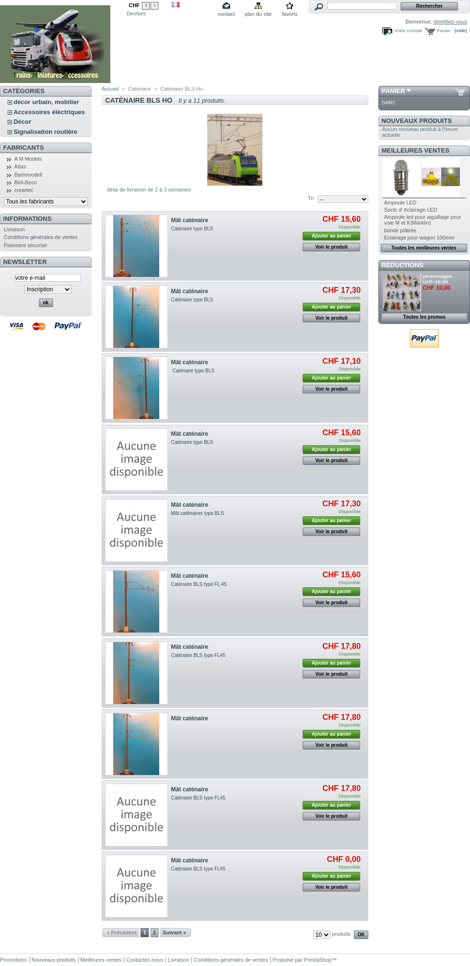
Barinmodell (28, 175)
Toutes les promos (424, 317)
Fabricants (23, 147)
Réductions (402, 265)
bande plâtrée (400, 230)
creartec (24, 190)
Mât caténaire (189, 220)
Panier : (445, 30)
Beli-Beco (25, 182)
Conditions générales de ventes (41, 237)
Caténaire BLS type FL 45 (199, 584)
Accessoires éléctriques (49, 112)
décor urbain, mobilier (46, 102)
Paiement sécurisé (25, 245)
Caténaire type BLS (192, 228)
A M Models (28, 159)
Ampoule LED (400, 202)
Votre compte (408, 30)
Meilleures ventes (415, 150)
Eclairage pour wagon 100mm (419, 237)
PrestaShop (317, 960)
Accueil (110, 89)
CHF (134, 5)
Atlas (20, 166)
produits (341, 934)
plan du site (258, 14)
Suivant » (174, 932)
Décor (22, 121)
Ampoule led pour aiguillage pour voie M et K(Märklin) (422, 220)
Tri (311, 198)
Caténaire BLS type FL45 (198, 655)
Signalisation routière (45, 131)
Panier (393, 91)
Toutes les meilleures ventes (423, 247)
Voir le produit (332, 247)
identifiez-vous (450, 21)
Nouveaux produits (417, 120)
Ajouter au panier (331, 236)
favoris (289, 14)
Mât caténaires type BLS (197, 513)
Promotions (13, 960)
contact (226, 14)
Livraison (14, 229)
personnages (437, 276)
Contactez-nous (144, 960)
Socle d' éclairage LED (410, 210)
